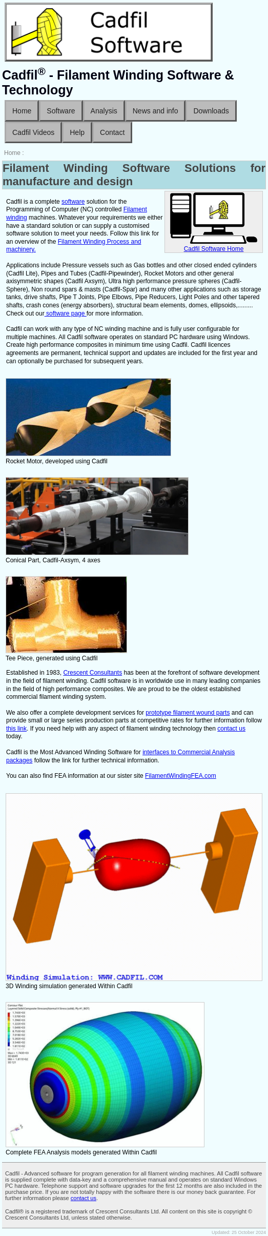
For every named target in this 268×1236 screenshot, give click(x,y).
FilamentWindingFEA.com (180, 775)
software (73, 201)
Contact (112, 132)
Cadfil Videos (33, 132)
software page (66, 313)
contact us (231, 728)
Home (21, 111)
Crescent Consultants (92, 672)
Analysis (104, 111)
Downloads (211, 111)
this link (16, 728)
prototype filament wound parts (188, 712)
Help (77, 132)
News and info (155, 111)
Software (61, 111)
